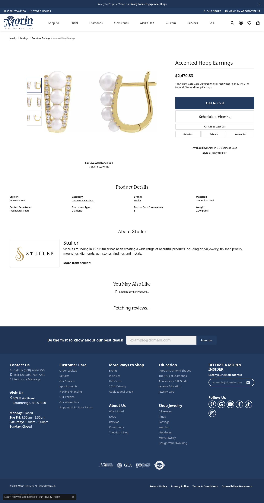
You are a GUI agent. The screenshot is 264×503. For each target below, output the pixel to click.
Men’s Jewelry (167, 437)
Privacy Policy (180, 486)
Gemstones (121, 23)
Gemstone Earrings (41, 38)
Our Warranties (69, 402)
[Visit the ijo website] (143, 465)
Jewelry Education (170, 386)
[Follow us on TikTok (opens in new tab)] (248, 404)
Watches (164, 427)
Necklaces (165, 432)
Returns (214, 134)
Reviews (114, 422)
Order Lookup (68, 370)
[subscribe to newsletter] (248, 382)
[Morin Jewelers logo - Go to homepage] (18, 22)
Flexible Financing (70, 391)
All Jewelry (165, 411)
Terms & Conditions (205, 486)
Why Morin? (116, 411)
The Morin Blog (119, 432)
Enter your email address (225, 375)
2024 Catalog (117, 386)
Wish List (114, 376)
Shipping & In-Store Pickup (76, 407)
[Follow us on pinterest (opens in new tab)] (212, 404)
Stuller (137, 200)
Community (116, 427)
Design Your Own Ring (173, 443)
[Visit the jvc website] (106, 465)
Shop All (53, 23)
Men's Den (147, 23)
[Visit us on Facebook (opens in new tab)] (239, 404)
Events (113, 370)
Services (193, 23)
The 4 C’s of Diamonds (173, 376)
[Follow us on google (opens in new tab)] (221, 404)
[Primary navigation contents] (131, 22)
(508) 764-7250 (99, 167)
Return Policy (158, 486)
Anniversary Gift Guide (173, 381)
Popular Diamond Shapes (175, 370)
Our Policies (67, 397)
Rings (162, 416)
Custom (171, 23)
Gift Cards (115, 381)
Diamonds (96, 23)
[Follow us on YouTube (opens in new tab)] (230, 404)
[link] (15, 11)
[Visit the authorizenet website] (159, 465)
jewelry (13, 38)
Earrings (24, 38)
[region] (100, 101)
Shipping (188, 134)
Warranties (240, 134)
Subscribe (206, 340)
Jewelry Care (166, 391)
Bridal (74, 23)
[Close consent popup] (73, 497)
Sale (212, 23)
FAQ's (112, 416)
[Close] (259, 4)
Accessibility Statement (237, 486)
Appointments (68, 386)
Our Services (67, 381)
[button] (149, 4)
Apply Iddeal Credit (121, 391)
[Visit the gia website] (124, 465)
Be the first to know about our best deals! (85, 340)
